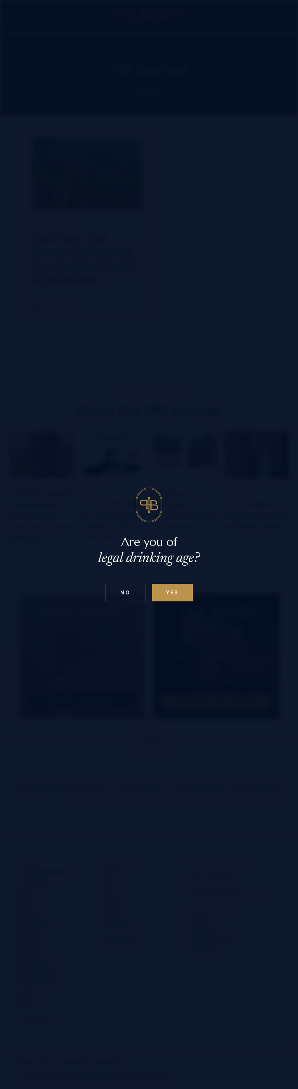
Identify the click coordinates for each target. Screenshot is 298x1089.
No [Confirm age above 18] (125, 592)
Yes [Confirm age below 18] (172, 592)
